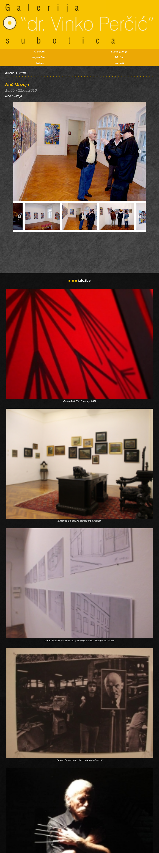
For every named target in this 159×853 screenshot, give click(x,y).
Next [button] (139, 151)
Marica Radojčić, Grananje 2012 (79, 401)
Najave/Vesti (39, 57)
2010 (22, 73)
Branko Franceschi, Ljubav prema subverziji (79, 760)
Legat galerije (119, 51)
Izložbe (119, 57)
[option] (79, 151)
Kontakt (119, 63)
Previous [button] (19, 151)
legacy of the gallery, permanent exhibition (79, 521)
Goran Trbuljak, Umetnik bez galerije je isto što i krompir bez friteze (79, 640)
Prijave (40, 63)
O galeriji (39, 51)
